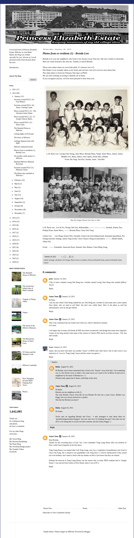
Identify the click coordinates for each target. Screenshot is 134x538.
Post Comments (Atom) (61, 513)
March (17, 184)
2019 (14, 240)
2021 (14, 247)
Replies (54, 362)
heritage (51, 260)
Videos (25, 313)
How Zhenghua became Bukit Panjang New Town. (28, 382)
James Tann (53, 297)
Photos (25, 392)
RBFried (71, 532)
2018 (14, 236)
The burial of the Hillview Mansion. (29, 327)
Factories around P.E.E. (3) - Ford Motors (24, 101)
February (17, 180)
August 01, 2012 (67, 367)
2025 (14, 258)
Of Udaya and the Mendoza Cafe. (29, 353)
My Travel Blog (15, 439)
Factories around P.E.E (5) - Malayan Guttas (24, 169)
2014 (14, 222)
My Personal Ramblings (18, 442)
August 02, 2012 (67, 408)
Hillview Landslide (30, 365)
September (18, 202)
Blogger (87, 532)
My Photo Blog (15, 444)
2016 (14, 229)
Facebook (12, 452)
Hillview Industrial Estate (23, 147)
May (16, 187)
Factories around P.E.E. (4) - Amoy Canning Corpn (24, 106)
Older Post (122, 508)
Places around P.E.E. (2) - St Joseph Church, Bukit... (24, 118)
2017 (14, 233)
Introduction (13, 67)
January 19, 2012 (60, 279)
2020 (14, 244)
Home (85, 508)
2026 (14, 262)
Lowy (51, 347)
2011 (14, 89)
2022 (14, 251)
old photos (58, 260)
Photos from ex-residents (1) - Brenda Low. (25, 151)
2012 (14, 93)
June (16, 191)
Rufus (57, 367)
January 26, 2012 (68, 436)
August (17, 198)
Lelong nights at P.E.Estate (24, 134)
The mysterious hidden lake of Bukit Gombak (28, 288)
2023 (14, 255)
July (16, 195)
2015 (14, 225)
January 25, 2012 (68, 319)
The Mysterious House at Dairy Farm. (28, 341)
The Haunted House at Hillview (22, 129)
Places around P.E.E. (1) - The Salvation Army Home (25, 112)
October (17, 206)
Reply (51, 289)
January (17, 96)
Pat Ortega (66, 260)
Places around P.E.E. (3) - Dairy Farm (23, 123)
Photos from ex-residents (79, 260)
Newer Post (47, 508)
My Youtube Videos (16, 449)
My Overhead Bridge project (19, 447)
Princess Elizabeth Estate (96, 260)
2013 (14, 218)
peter (51, 279)
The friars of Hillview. (22, 138)
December (18, 213)
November (18, 210)
